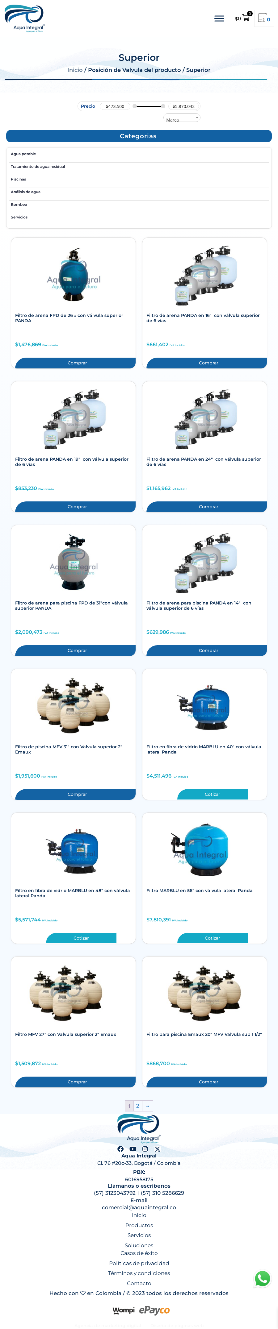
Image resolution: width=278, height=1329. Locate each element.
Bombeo (19, 204)
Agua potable (23, 154)
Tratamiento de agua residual (38, 166)
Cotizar (212, 794)
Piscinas (18, 179)
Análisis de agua (25, 191)
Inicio (75, 70)
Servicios (19, 217)
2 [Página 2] (137, 1106)
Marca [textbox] (172, 120)
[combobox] (181, 117)
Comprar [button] (77, 363)
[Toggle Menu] (219, 18)
